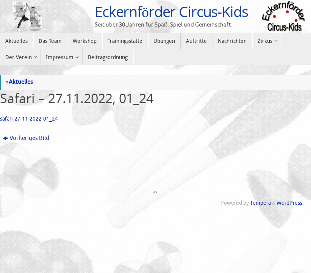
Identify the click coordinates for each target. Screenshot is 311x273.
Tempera (260, 203)
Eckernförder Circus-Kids (171, 12)
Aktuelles (19, 82)
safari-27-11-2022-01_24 (30, 118)
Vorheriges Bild (26, 138)
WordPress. (290, 203)
